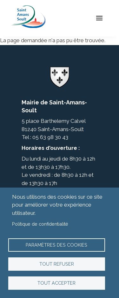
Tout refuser (56, 264)
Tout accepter (56, 283)
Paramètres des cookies (56, 245)
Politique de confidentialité (40, 224)
